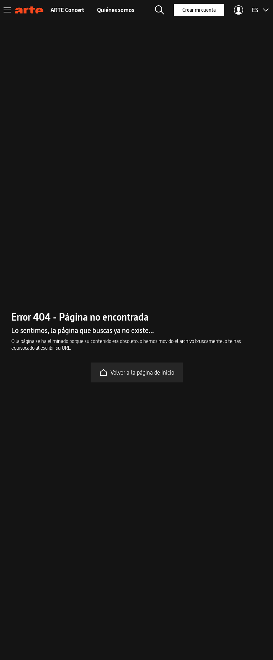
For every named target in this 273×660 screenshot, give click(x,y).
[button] (160, 10)
